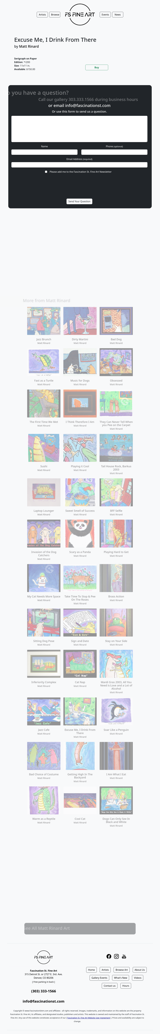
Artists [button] (42, 14)
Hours (125, 985)
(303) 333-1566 (43, 991)
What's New (120, 977)
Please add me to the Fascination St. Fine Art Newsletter (81, 171)
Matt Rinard (29, 46)
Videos (137, 977)
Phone (114, 146)
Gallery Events (99, 977)
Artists (105, 969)
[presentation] (78, 189)
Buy (97, 67)
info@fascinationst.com (88, 105)
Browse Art (122, 969)
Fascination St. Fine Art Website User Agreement (88, 1017)
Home (91, 969)
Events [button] (105, 14)
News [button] (118, 14)
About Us (140, 969)
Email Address (79, 159)
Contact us (110, 985)
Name (44, 146)
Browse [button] (55, 14)
